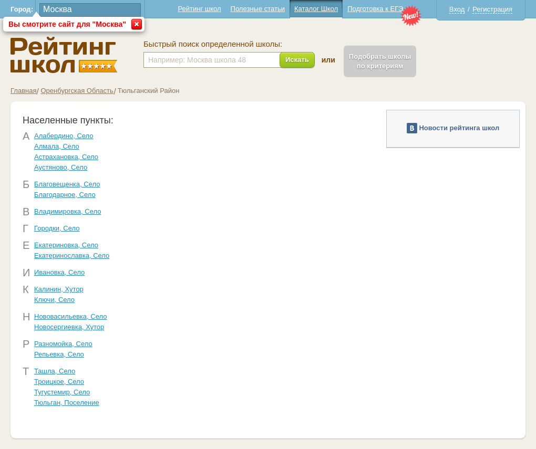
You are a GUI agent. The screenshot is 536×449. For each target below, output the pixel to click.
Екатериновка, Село (66, 245)
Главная (23, 91)
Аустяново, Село (60, 167)
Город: (22, 9)
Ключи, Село (54, 300)
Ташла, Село (54, 371)
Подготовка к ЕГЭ (375, 9)
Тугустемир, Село (62, 392)
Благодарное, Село (65, 195)
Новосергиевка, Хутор (69, 327)
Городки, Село (56, 228)
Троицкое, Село (59, 381)
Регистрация (492, 9)
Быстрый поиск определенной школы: (212, 44)
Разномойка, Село (63, 344)
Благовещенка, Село (67, 184)
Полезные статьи (258, 9)
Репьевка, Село (59, 354)
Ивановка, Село (59, 272)
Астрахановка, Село (66, 157)
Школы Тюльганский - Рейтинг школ (64, 55)
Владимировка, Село (67, 211)
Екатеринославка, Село (71, 255)
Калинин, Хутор (59, 289)
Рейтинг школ (199, 9)
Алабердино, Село (64, 136)
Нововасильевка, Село (70, 316)
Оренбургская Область (76, 91)
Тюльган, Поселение (66, 402)
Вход (457, 9)
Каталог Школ (316, 9)
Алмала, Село (56, 146)
